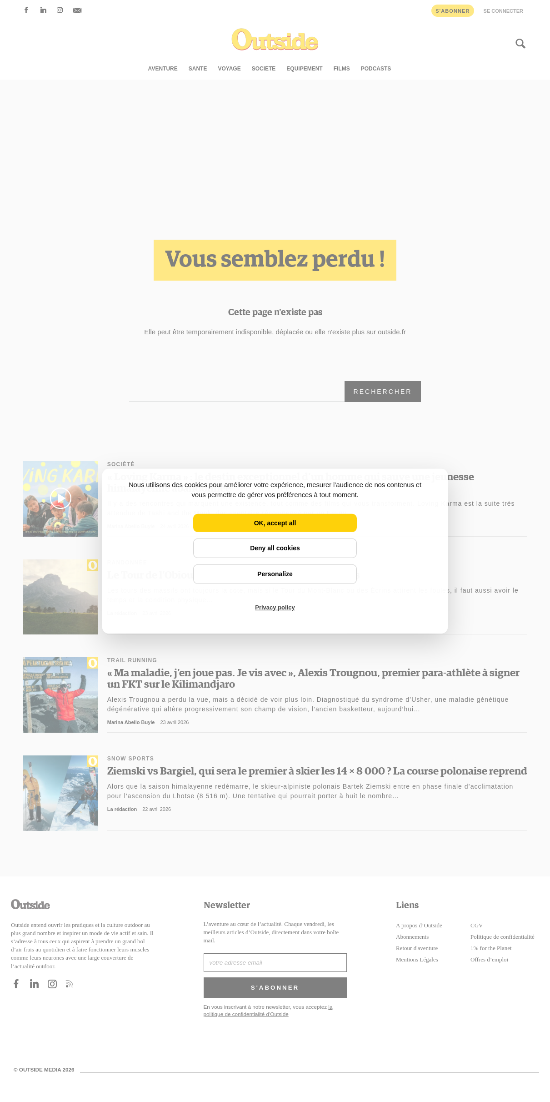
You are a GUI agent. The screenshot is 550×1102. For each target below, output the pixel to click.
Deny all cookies (275, 548)
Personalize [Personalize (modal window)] (275, 574)
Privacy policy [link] (275, 607)
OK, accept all (275, 522)
